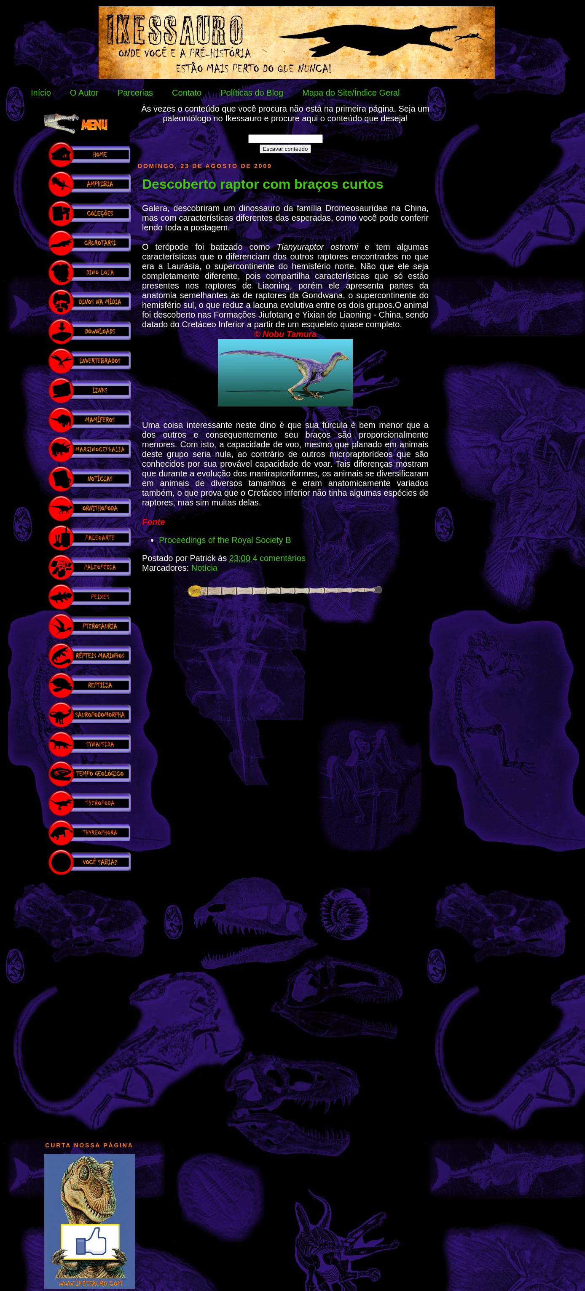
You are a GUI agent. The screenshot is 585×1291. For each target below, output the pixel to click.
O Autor (84, 92)
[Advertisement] (89, 1004)
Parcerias (135, 92)
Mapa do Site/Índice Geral (351, 92)
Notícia (204, 567)
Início (41, 92)
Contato (186, 92)
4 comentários (279, 558)
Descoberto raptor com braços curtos (263, 184)
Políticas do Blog (251, 92)
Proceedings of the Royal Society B (225, 540)
